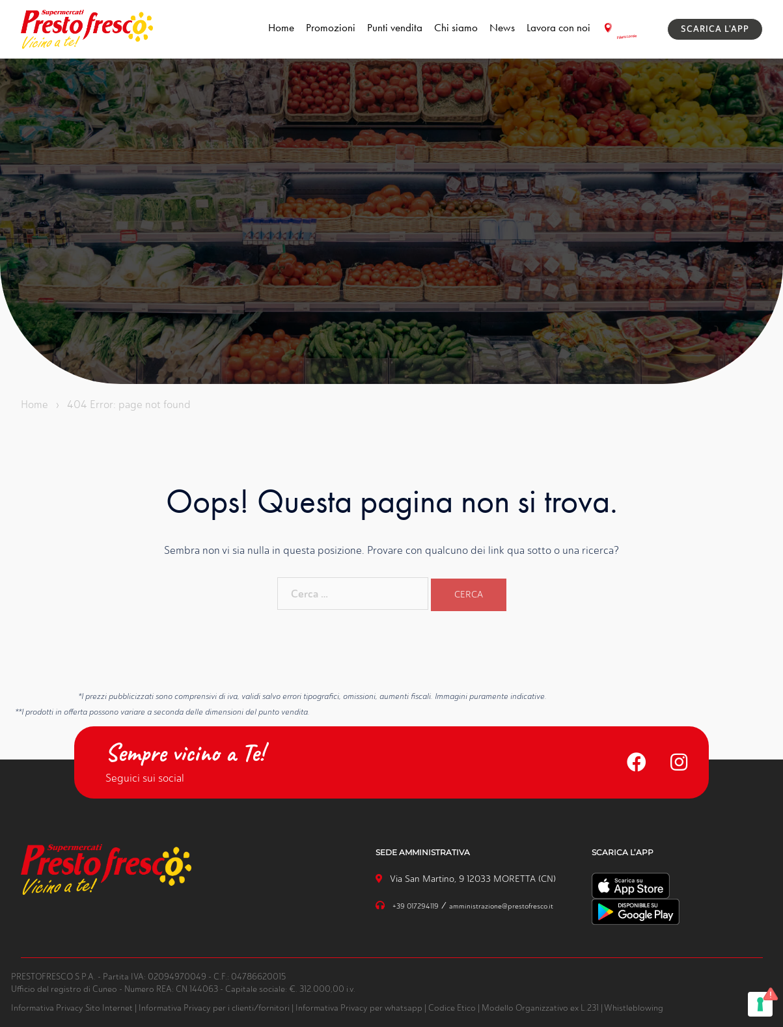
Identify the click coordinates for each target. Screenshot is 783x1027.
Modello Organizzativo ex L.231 (540, 1007)
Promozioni (330, 27)
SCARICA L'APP (715, 28)
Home (281, 27)
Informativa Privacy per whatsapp (358, 1007)
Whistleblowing (633, 1007)
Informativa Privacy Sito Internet (72, 1007)
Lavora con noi (558, 27)
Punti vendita (394, 27)
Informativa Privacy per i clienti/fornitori (214, 1007)
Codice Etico (452, 1007)
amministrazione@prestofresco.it (503, 905)
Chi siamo (456, 27)
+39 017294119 (416, 905)
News (502, 27)
